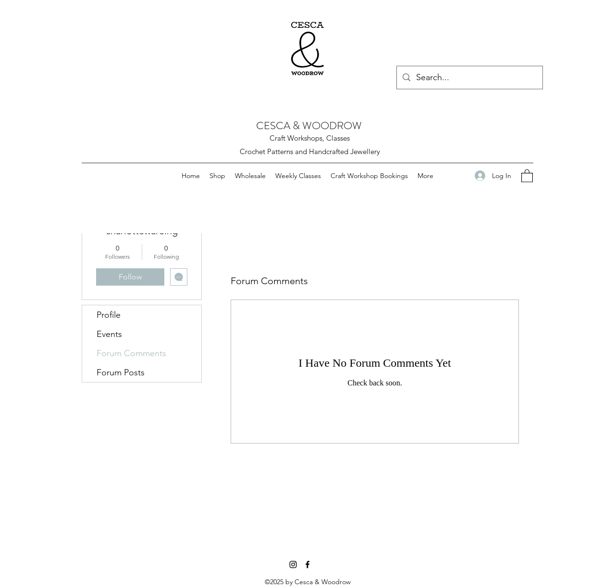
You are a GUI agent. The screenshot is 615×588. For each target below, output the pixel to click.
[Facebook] (307, 564)
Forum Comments (131, 353)
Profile (109, 315)
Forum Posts (121, 372)
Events (109, 334)
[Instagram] (293, 564)
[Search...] (469, 77)
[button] (527, 175)
